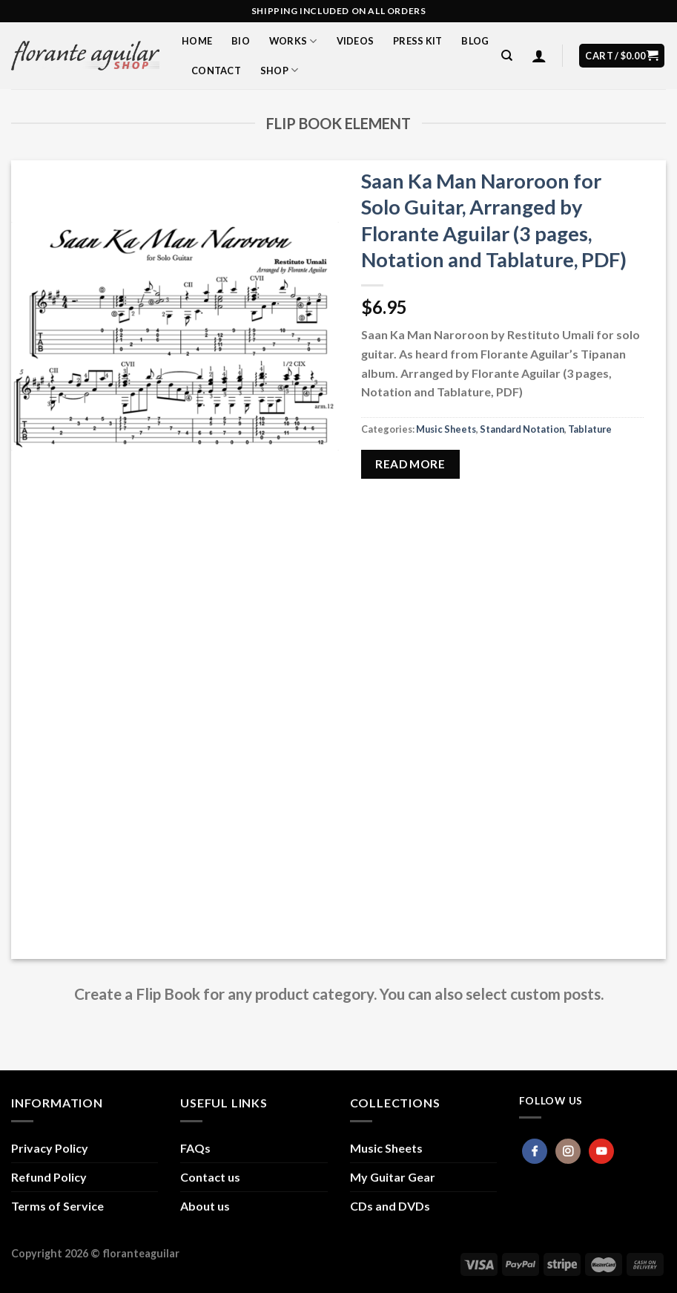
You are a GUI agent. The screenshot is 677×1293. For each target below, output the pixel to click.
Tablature (590, 429)
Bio (240, 41)
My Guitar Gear (392, 1177)
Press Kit (417, 41)
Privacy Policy (49, 1148)
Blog (475, 41)
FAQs (195, 1148)
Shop (279, 70)
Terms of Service (57, 1206)
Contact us (210, 1177)
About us (205, 1206)
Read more (410, 464)
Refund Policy (49, 1177)
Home (197, 41)
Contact (216, 70)
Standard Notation (522, 429)
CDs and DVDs (390, 1206)
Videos (355, 41)
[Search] (506, 56)
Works (293, 41)
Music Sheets (446, 429)
